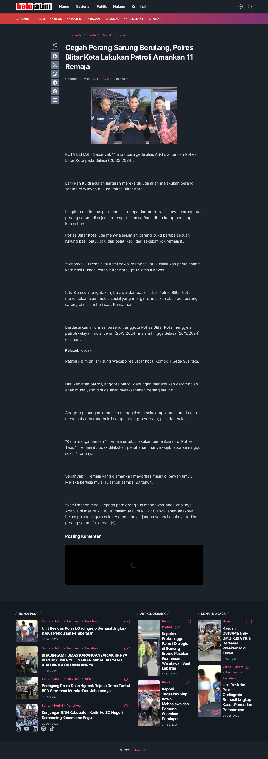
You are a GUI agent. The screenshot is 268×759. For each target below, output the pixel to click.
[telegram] (55, 82)
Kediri (58, 705)
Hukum (119, 6)
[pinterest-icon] (43, 729)
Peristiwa (91, 621)
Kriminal (139, 6)
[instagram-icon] (18, 729)
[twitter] (55, 65)
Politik (102, 6)
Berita (46, 621)
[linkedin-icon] (35, 729)
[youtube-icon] (26, 729)
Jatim (58, 621)
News (166, 621)
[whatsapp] (55, 74)
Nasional (83, 6)
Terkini (89, 678)
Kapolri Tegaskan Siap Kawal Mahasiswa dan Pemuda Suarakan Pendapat (175, 704)
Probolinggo (171, 627)
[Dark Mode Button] (240, 6)
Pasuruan (73, 621)
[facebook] (55, 56)
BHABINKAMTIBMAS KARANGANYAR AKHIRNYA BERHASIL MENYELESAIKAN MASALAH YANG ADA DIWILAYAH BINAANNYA (84, 660)
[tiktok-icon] (51, 729)
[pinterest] (55, 91)
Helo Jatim (141, 750)
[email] (55, 100)
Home (64, 6)
